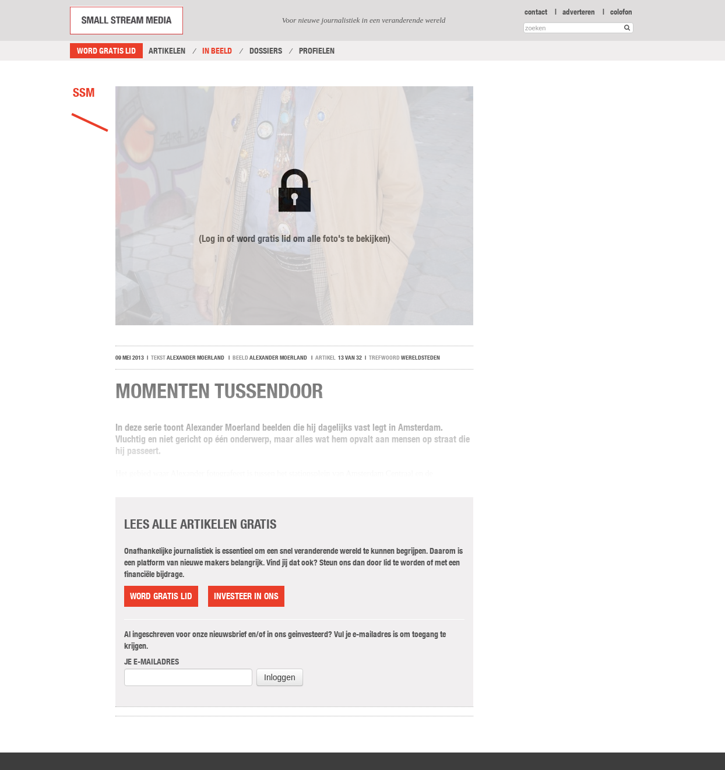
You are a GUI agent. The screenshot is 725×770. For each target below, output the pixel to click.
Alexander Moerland (195, 357)
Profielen (317, 50)
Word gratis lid (106, 50)
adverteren (578, 11)
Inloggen (279, 677)
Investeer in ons (246, 596)
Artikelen (167, 50)
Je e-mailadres (151, 662)
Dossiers (265, 50)
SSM (84, 92)
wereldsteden (420, 357)
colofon (621, 11)
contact (536, 11)
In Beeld (217, 50)
